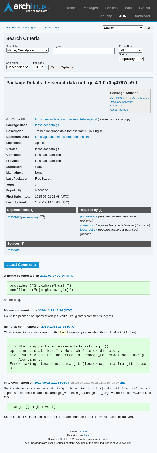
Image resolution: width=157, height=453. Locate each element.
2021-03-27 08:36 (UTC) (57, 275)
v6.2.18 (83, 436)
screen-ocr (88, 225)
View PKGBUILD (120, 98)
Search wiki (116, 105)
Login (57, 27)
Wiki (128, 8)
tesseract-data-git (47, 125)
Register (44, 27)
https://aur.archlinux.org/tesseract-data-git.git (66, 119)
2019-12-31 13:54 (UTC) (58, 327)
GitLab (144, 8)
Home (70, 8)
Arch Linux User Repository (27, 7)
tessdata (14, 250)
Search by (12, 46)
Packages (90, 8)
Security (105, 16)
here (86, 440)
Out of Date (126, 46)
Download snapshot (121, 101)
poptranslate (89, 216)
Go (53, 67)
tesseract (14, 217)
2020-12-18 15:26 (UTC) (55, 311)
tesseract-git (31, 217)
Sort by (123, 54)
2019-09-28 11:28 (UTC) (52, 387)
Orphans (67, 67)
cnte (123, 387)
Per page (38, 62)
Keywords (58, 46)
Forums (111, 8)
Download (142, 16)
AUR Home (12, 27)
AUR (122, 16)
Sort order (12, 62)
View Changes (140, 98)
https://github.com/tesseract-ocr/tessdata (63, 137)
